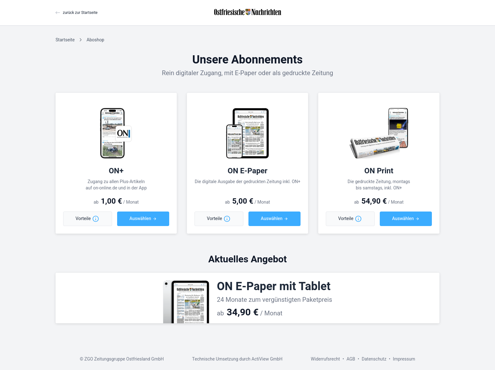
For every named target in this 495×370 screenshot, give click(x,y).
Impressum (404, 359)
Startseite (65, 40)
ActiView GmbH (267, 359)
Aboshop (95, 40)
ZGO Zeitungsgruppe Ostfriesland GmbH (124, 359)
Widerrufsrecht (325, 359)
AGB (351, 359)
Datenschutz (374, 359)
